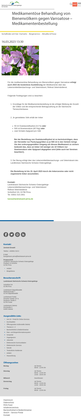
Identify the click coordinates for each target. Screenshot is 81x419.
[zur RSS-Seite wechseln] (23, 234)
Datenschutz (8, 402)
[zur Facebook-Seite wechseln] (5, 234)
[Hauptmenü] (79, 4)
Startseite (23, 34)
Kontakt (6, 415)
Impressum (8, 400)
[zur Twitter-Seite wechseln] (11, 234)
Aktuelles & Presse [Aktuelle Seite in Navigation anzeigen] (49, 34)
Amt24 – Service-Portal (13, 413)
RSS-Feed (7, 405)
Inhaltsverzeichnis (11, 408)
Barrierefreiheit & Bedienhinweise (17, 410)
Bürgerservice (34, 34)
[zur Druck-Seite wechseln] (17, 234)
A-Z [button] (74, 4)
